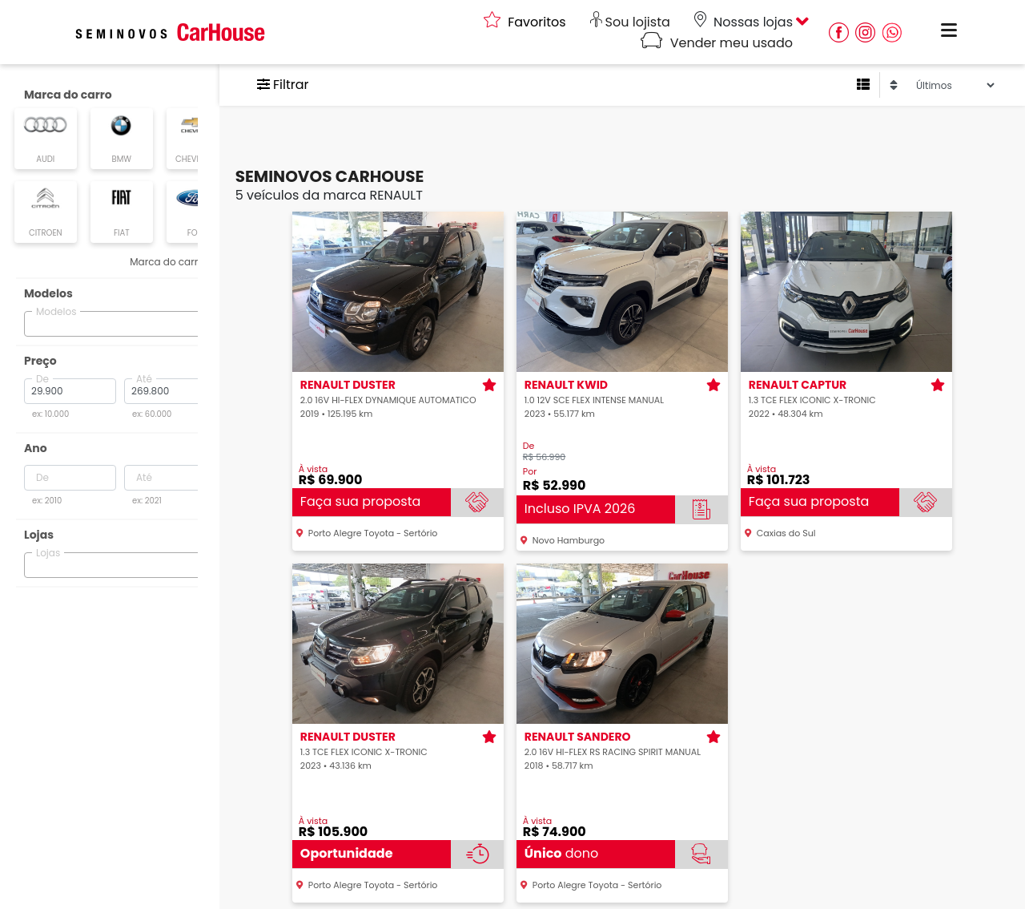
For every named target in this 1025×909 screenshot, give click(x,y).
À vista (323, 469)
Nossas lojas (743, 22)
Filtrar (304, 84)
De (539, 446)
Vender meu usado (717, 43)
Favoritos (525, 22)
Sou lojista (630, 22)
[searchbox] (38, 320)
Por (540, 471)
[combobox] (120, 321)
